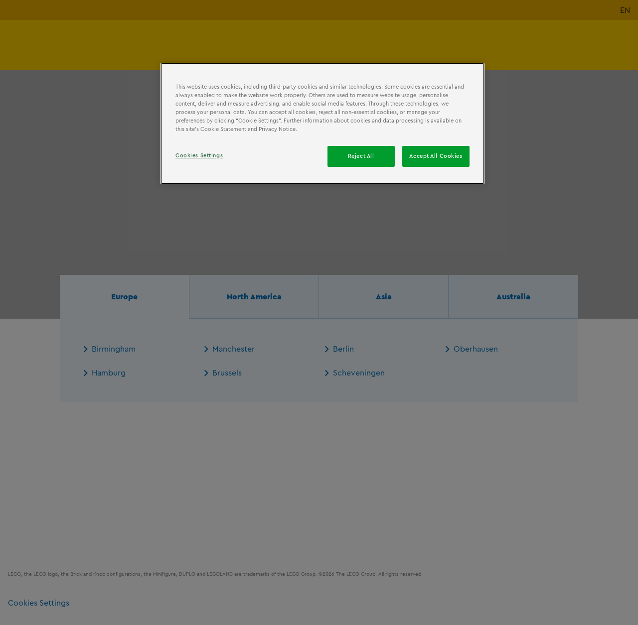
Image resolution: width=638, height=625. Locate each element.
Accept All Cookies (435, 155)
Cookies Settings (199, 155)
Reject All (361, 155)
